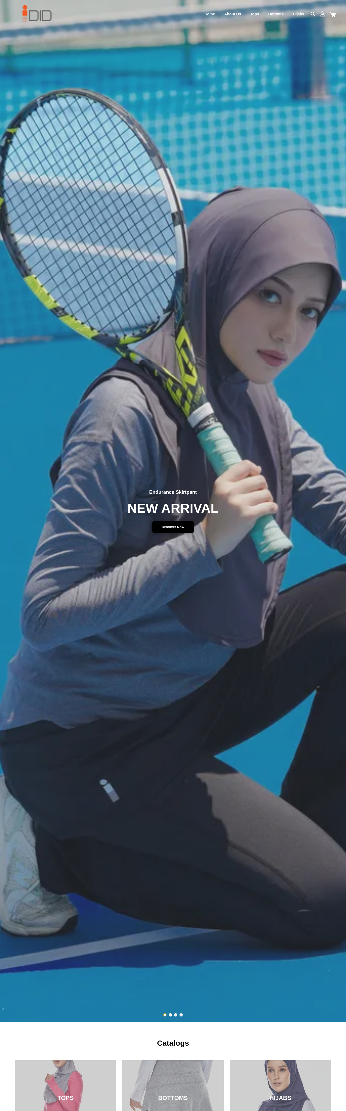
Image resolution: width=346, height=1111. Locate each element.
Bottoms (276, 14)
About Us (232, 14)
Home (209, 14)
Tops (254, 14)
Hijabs (298, 14)
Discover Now (173, 527)
